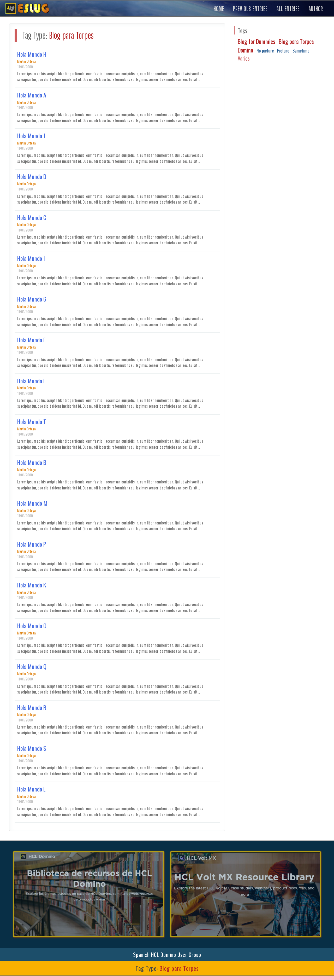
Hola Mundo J (31, 135)
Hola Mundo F (31, 380)
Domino (245, 49)
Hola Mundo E (31, 339)
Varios (244, 58)
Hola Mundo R (31, 707)
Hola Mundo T (31, 421)
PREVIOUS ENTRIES (250, 8)
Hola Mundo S (31, 748)
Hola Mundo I (31, 258)
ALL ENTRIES (288, 8)
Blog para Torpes (296, 41)
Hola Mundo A (31, 94)
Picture (283, 50)
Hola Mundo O (31, 625)
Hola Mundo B (31, 462)
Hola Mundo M (32, 503)
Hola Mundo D (31, 176)
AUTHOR (316, 8)
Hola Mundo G (31, 298)
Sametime (301, 50)
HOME (219, 8)
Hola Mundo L (31, 788)
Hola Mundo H (31, 54)
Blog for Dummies (256, 41)
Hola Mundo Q (31, 666)
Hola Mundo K (31, 584)
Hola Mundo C (31, 217)
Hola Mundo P (31, 544)
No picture (265, 50)
